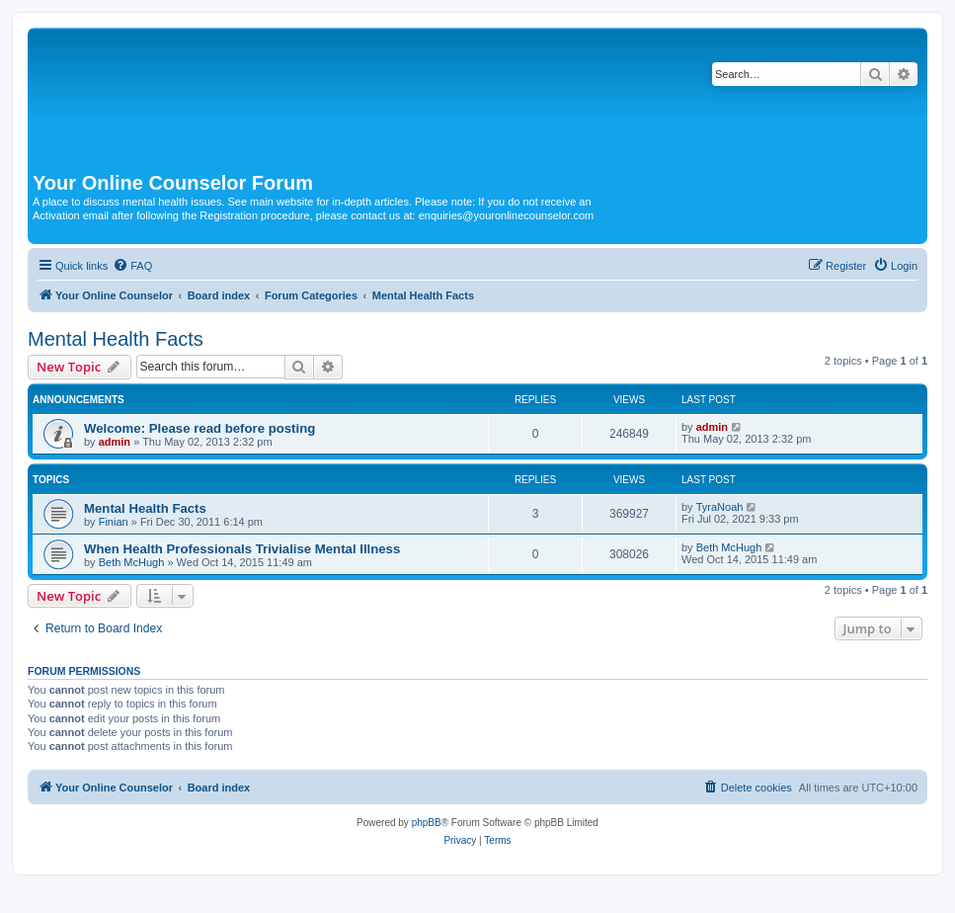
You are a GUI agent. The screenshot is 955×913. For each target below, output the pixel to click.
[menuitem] (132, 266)
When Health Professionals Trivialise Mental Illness (242, 548)
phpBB (426, 822)
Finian (113, 522)
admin (114, 442)
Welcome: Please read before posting (199, 428)
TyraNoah (720, 507)
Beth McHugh (132, 562)
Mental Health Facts (115, 339)
